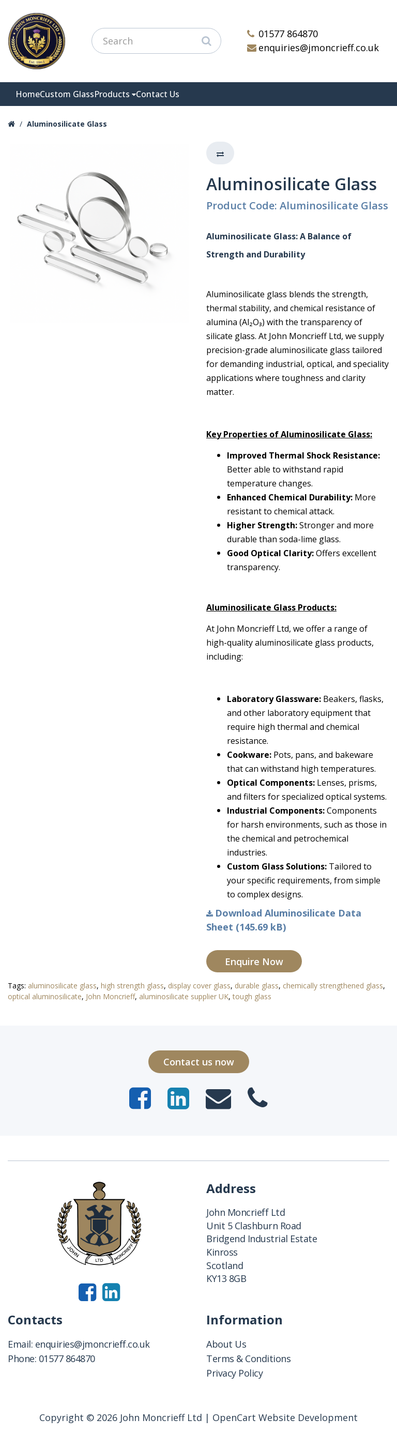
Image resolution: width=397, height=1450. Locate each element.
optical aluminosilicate (45, 996)
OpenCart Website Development (285, 1417)
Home (28, 94)
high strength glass (132, 985)
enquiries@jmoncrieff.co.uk (313, 47)
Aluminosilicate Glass (67, 124)
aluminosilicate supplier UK (183, 996)
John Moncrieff (110, 996)
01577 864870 (282, 33)
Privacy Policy (234, 1373)
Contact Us (157, 94)
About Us (226, 1344)
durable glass (257, 985)
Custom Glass (67, 94)
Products (112, 94)
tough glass (252, 996)
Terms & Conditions (248, 1358)
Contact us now (198, 1062)
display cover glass (199, 985)
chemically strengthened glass (333, 985)
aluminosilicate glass (62, 985)
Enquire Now (254, 961)
